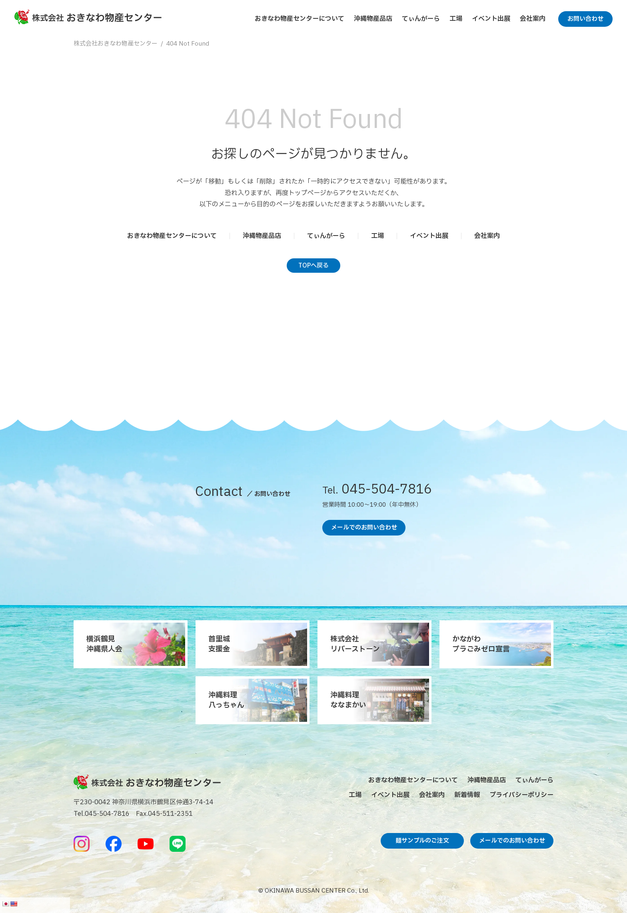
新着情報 (467, 795)
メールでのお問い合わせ (364, 527)
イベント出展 (491, 19)
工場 (455, 19)
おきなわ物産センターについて (299, 19)
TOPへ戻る (313, 265)
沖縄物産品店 (373, 19)
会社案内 (532, 19)
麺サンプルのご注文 (422, 840)
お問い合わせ (585, 19)
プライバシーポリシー (521, 795)
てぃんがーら (421, 19)
